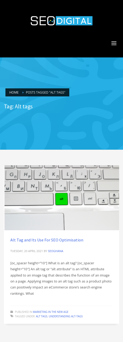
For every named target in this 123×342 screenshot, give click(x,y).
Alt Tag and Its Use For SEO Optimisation (46, 239)
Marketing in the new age (51, 312)
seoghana (55, 251)
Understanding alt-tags (66, 316)
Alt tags (41, 316)
